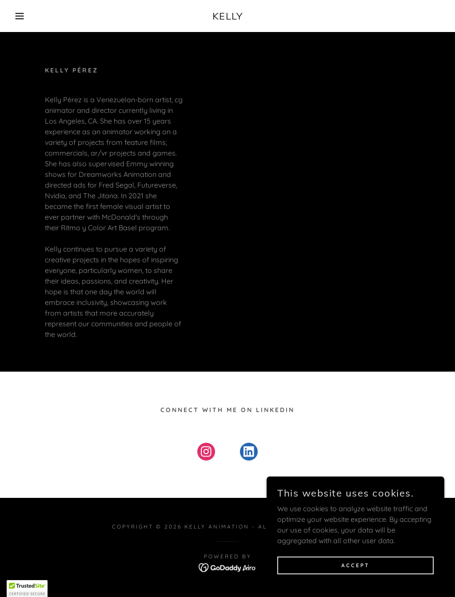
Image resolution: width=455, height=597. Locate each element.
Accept (355, 565)
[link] (227, 16)
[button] (23, 16)
